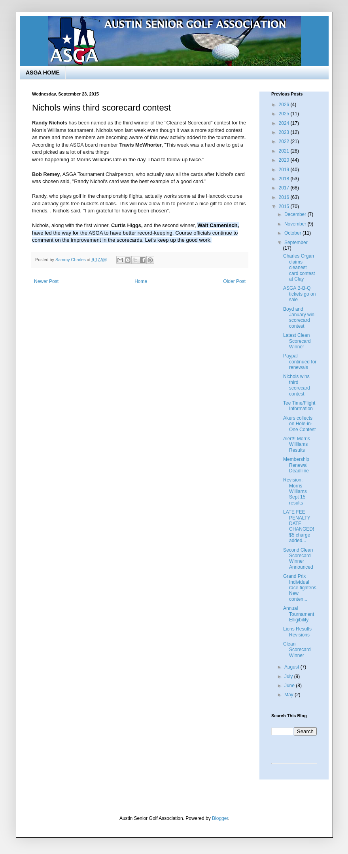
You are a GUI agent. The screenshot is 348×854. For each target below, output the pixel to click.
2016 (285, 197)
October (293, 233)
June (290, 685)
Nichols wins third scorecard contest (296, 385)
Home (140, 281)
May (289, 694)
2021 (285, 151)
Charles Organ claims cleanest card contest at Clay (299, 267)
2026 (285, 104)
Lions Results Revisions (297, 631)
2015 (285, 206)
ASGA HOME (43, 72)
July (289, 676)
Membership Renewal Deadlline (296, 465)
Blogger (220, 818)
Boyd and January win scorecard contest (298, 317)
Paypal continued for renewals (299, 361)
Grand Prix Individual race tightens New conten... (299, 587)
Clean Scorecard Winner (297, 649)
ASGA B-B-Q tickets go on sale (299, 293)
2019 (285, 169)
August (292, 667)
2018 (285, 178)
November (296, 224)
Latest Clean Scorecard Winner (297, 341)
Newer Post (46, 281)
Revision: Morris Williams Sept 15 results (295, 491)
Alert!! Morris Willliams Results (296, 444)
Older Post (234, 281)
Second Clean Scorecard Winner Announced (298, 558)
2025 (285, 114)
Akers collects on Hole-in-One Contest (299, 423)
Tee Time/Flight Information (299, 405)
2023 (285, 132)
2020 (285, 160)
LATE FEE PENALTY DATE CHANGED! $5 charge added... (298, 526)
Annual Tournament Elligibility (298, 614)
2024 (285, 123)
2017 (285, 188)
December (296, 214)
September (296, 242)
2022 (285, 141)
